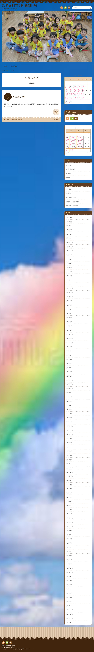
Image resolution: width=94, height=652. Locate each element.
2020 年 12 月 (69, 468)
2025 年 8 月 (69, 259)
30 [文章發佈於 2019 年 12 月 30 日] (66, 101)
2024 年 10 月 (69, 296)
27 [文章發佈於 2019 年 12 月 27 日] (82, 98)
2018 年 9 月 (69, 576)
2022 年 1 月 (69, 422)
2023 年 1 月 (69, 376)
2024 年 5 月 (69, 313)
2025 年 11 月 (69, 246)
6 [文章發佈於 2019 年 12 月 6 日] (81, 137)
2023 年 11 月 (69, 338)
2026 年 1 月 (69, 238)
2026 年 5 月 (69, 221)
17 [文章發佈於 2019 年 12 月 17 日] (70, 94)
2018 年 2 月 (69, 601)
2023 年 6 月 (69, 355)
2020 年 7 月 (69, 489)
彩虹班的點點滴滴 (11, 119)
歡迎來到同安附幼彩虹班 (8, 645)
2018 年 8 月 (69, 580)
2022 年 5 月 (69, 405)
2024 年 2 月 (69, 326)
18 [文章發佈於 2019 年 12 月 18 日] (74, 94)
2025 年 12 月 (69, 242)
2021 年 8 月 (69, 443)
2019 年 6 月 (69, 539)
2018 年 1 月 (69, 605)
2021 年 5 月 (69, 447)
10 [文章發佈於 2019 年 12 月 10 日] (70, 90)
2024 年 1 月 (69, 330)
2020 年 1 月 (69, 514)
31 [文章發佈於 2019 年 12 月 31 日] (70, 101)
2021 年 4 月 (69, 451)
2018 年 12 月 (69, 564)
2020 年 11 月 (69, 472)
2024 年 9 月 (69, 301)
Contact (69, 8)
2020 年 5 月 (69, 497)
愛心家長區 (68, 173)
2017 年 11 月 (69, 614)
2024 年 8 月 (69, 305)
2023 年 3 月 (69, 367)
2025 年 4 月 (69, 271)
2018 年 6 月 (69, 585)
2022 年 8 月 (69, 397)
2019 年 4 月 (69, 547)
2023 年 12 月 (69, 334)
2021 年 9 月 (69, 438)
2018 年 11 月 (69, 568)
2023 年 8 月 (69, 351)
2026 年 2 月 (69, 234)
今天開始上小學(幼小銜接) (72, 201)
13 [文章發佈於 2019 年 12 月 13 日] (82, 90)
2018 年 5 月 (69, 589)
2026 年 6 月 (69, 217)
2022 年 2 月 (69, 418)
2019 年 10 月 (69, 526)
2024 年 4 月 (69, 317)
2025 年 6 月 (69, 263)
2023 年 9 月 (69, 347)
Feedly (65, 8)
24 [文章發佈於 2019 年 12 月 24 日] (70, 98)
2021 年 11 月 (69, 430)
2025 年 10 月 (69, 251)
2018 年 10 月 (69, 572)
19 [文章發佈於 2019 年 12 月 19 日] (78, 94)
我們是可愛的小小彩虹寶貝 (8, 647)
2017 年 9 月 (69, 622)
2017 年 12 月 (69, 610)
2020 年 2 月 (69, 509)
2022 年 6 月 (69, 401)
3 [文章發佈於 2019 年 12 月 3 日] (70, 86)
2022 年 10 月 (69, 388)
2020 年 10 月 (69, 476)
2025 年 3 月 (69, 276)
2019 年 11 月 (69, 522)
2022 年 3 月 (69, 413)
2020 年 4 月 (69, 501)
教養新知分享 (14, 66)
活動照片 (19, 119)
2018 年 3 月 (69, 597)
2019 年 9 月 (69, 530)
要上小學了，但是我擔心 (72, 206)
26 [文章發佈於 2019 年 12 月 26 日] (78, 98)
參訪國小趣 (68, 193)
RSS (61, 8)
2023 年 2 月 (69, 372)
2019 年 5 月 (69, 543)
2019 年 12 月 (69, 518)
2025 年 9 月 (69, 255)
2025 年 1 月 (69, 284)
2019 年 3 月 (69, 551)
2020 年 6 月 (69, 493)
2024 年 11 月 (69, 292)
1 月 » (90, 105)
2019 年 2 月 (69, 555)
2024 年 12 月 (69, 288)
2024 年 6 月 (69, 309)
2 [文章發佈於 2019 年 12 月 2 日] (66, 86)
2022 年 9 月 (69, 392)
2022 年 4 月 (69, 409)
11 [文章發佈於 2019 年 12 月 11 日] (74, 90)
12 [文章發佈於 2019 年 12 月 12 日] (78, 90)
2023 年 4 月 (69, 363)
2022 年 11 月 (69, 384)
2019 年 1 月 (69, 560)
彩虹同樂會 (68, 189)
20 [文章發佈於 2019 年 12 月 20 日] (82, 94)
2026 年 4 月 (69, 225)
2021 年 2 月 (69, 459)
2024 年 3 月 (69, 322)
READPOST (56, 112)
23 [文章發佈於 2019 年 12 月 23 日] (66, 98)
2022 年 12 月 (69, 380)
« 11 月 (66, 105)
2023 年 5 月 (69, 359)
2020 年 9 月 (69, 480)
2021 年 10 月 (69, 434)
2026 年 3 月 (69, 230)
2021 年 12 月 (69, 426)
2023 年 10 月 (69, 342)
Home (5, 66)
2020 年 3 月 (69, 505)
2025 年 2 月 (69, 280)
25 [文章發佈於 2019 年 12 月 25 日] (74, 98)
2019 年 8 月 (69, 534)
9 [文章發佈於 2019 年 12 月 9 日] (66, 90)
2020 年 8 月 (69, 484)
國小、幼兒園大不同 (71, 197)
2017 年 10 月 (69, 618)
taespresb (56, 119)
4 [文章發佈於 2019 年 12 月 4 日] (74, 86)
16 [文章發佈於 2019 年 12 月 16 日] (66, 94)
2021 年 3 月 (69, 455)
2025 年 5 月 (69, 267)
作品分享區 (68, 165)
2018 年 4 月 (69, 593)
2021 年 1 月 (69, 463)
